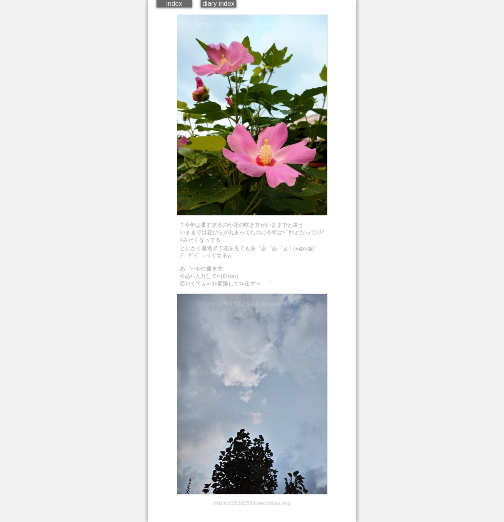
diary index (218, 3)
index (174, 3)
